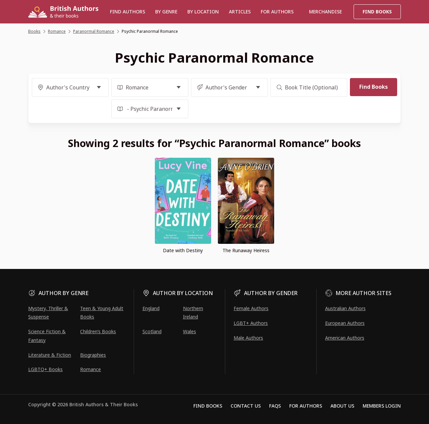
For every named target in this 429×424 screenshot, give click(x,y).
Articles (240, 11)
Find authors (127, 11)
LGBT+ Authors (251, 323)
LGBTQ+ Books (45, 369)
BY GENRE (166, 11)
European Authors (345, 323)
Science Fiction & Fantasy (47, 335)
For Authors (305, 406)
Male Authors (248, 338)
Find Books (377, 11)
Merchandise (325, 11)
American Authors (344, 338)
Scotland (152, 331)
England (151, 308)
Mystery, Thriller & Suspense (48, 312)
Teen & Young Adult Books (101, 312)
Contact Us (246, 406)
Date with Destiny (183, 250)
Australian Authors (345, 308)
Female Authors (251, 308)
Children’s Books (98, 331)
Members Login (382, 406)
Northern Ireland (193, 312)
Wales (189, 331)
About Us (342, 406)
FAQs (275, 406)
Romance (90, 369)
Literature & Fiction (49, 355)
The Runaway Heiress (246, 250)
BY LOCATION (203, 11)
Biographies (93, 355)
